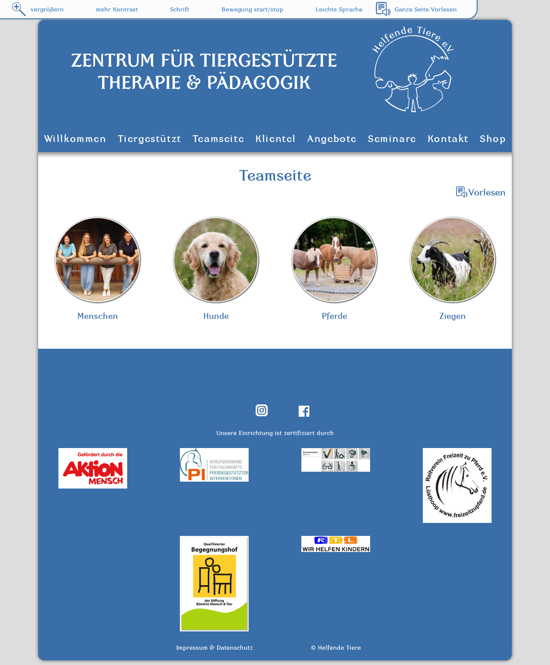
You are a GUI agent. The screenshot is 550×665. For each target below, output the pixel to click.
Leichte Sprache (338, 9)
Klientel (275, 139)
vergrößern (47, 9)
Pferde (334, 271)
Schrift (179, 9)
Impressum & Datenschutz (214, 652)
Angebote (332, 139)
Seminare (392, 139)
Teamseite (218, 139)
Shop (493, 139)
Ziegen (452, 271)
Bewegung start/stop (252, 9)
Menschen (97, 271)
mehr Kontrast (117, 9)
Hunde (215, 271)
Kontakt (448, 139)
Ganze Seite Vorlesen (426, 9)
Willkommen (75, 139)
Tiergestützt (149, 139)
